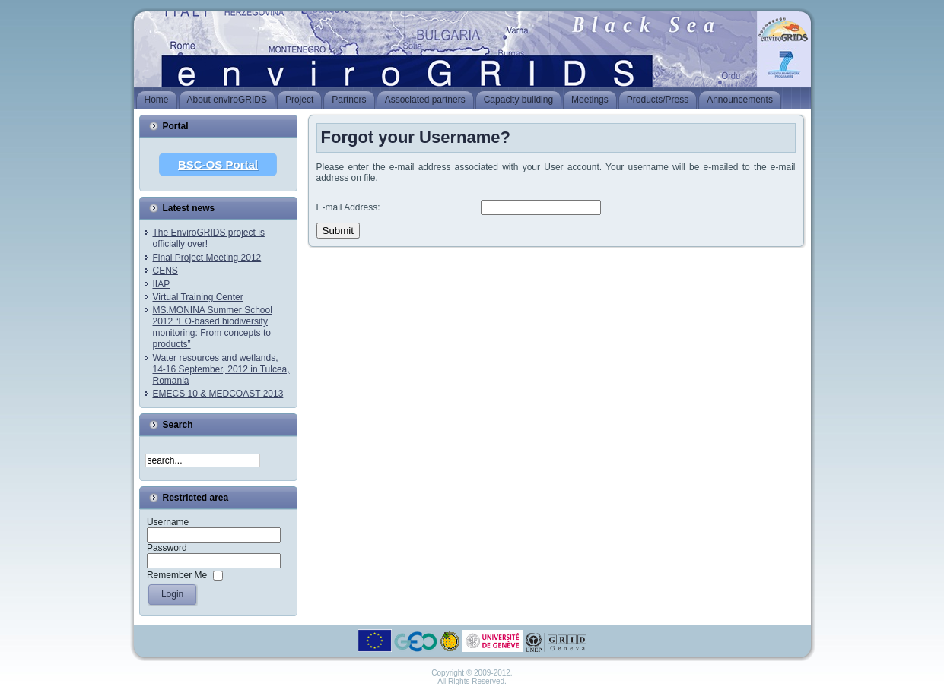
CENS (165, 270)
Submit (338, 230)
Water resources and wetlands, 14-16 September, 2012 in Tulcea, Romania (221, 369)
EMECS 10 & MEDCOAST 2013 (218, 393)
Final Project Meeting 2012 (207, 257)
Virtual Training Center (198, 297)
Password (167, 548)
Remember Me (177, 575)
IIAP (161, 284)
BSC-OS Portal (218, 164)
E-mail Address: (348, 207)
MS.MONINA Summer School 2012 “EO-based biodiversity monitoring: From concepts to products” (212, 327)
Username (168, 522)
